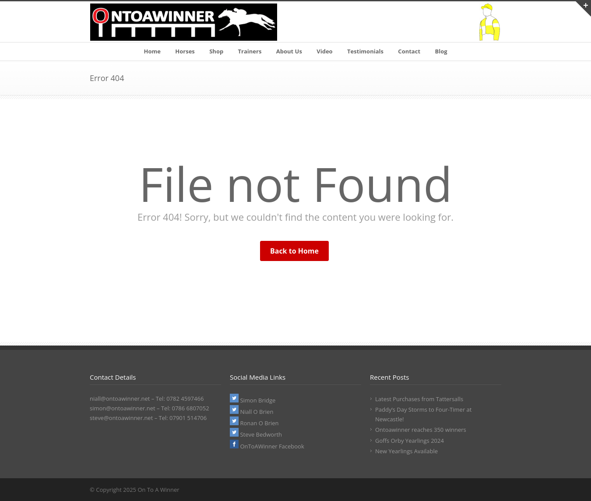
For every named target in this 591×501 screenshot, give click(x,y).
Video (324, 51)
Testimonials (365, 51)
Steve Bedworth (256, 434)
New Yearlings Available (406, 451)
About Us (289, 51)
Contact (409, 51)
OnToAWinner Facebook (267, 446)
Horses (185, 51)
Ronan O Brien (254, 423)
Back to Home (294, 251)
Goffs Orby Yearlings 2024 (409, 441)
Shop (216, 51)
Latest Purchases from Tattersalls (419, 399)
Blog (441, 51)
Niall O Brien (251, 412)
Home (152, 51)
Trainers (250, 51)
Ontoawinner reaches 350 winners (420, 430)
